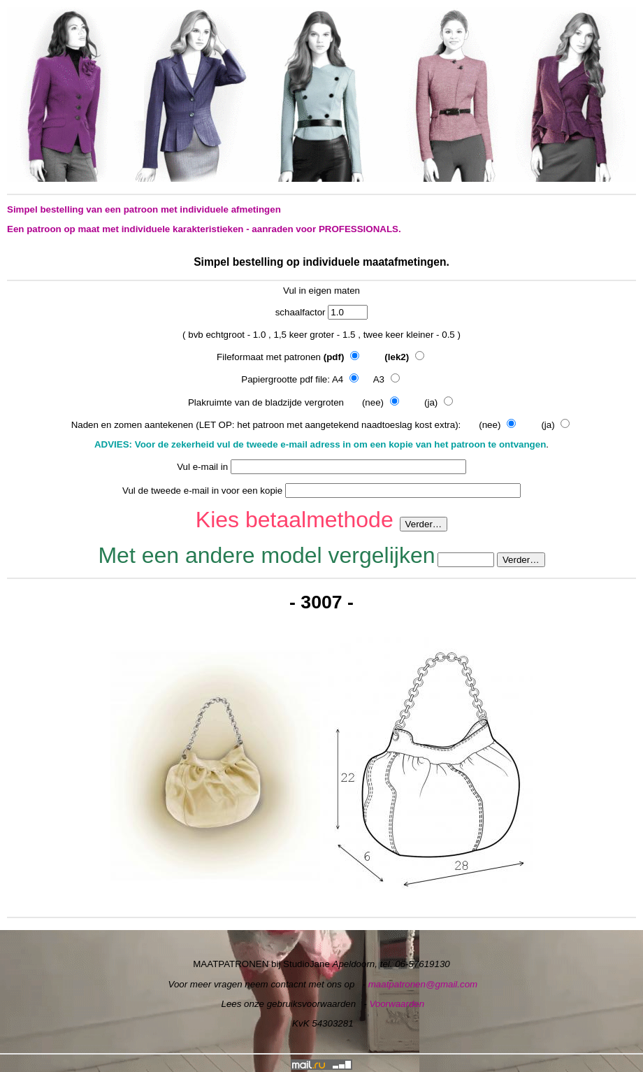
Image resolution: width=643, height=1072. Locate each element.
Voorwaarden (396, 1004)
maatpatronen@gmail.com (423, 984)
